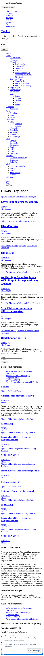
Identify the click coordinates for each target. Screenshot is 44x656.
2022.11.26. (5, 258)
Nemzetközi (14, 92)
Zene (12, 115)
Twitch (8, 22)
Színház (18, 100)
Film (17, 102)
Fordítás (13, 175)
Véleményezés (15, 58)
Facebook (9, 16)
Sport (8, 139)
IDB (16, 71)
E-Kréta (9, 13)
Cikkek (8, 56)
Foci (12, 147)
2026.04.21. (5, 428)
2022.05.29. (5, 289)
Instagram (9, 18)
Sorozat (18, 98)
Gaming (18, 126)
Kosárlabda (14, 145)
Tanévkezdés (20, 64)
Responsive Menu (8, 7)
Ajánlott (4, 197)
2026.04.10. (5, 475)
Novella (13, 168)
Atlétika (13, 149)
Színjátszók (14, 109)
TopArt (5, 31)
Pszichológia (15, 130)
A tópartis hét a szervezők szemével (19, 371)
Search (3, 45)
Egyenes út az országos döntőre (19, 201)
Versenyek (9, 156)
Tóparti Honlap (11, 11)
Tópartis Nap (10, 374)
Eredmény (14, 160)
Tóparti (13, 62)
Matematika (14, 134)
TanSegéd (9, 177)
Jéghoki (13, 141)
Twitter (8, 24)
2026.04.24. (5, 400)
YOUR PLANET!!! (13, 380)
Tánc (12, 151)
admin (3, 402)
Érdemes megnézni (10, 482)
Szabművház (20, 81)
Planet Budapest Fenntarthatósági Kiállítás (22, 382)
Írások (8, 164)
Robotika (18, 124)
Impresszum (10, 26)
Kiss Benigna (6, 209)
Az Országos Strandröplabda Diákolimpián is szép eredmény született (19, 280)
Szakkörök (10, 107)
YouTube (9, 20)
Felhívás (13, 162)
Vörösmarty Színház (22, 83)
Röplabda (13, 143)
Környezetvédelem (20, 448)
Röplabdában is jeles (13, 337)
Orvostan (13, 132)
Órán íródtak (15, 173)
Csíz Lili (4, 430)
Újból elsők (7, 252)
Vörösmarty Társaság (23, 85)
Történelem (14, 128)
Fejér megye (15, 88)
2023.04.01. (5, 207)
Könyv (17, 105)
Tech (12, 122)
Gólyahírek (19, 68)
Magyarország (15, 90)
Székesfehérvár (16, 79)
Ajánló (12, 94)
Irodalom (13, 113)
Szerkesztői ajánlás (17, 166)
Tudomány (10, 119)
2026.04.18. (5, 444)
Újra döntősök (9, 226)
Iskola (12, 117)
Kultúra (8, 111)
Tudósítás (14, 60)
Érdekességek (15, 136)
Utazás (17, 96)
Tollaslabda (14, 154)
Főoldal (8, 53)
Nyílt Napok (19, 66)
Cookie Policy (8, 646)
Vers (12, 171)
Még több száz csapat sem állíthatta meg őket (16, 310)
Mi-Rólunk (19, 77)
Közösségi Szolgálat (22, 73)
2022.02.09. (5, 343)
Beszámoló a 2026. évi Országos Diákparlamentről (18, 377)
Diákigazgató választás (23, 75)
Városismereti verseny (18, 158)
